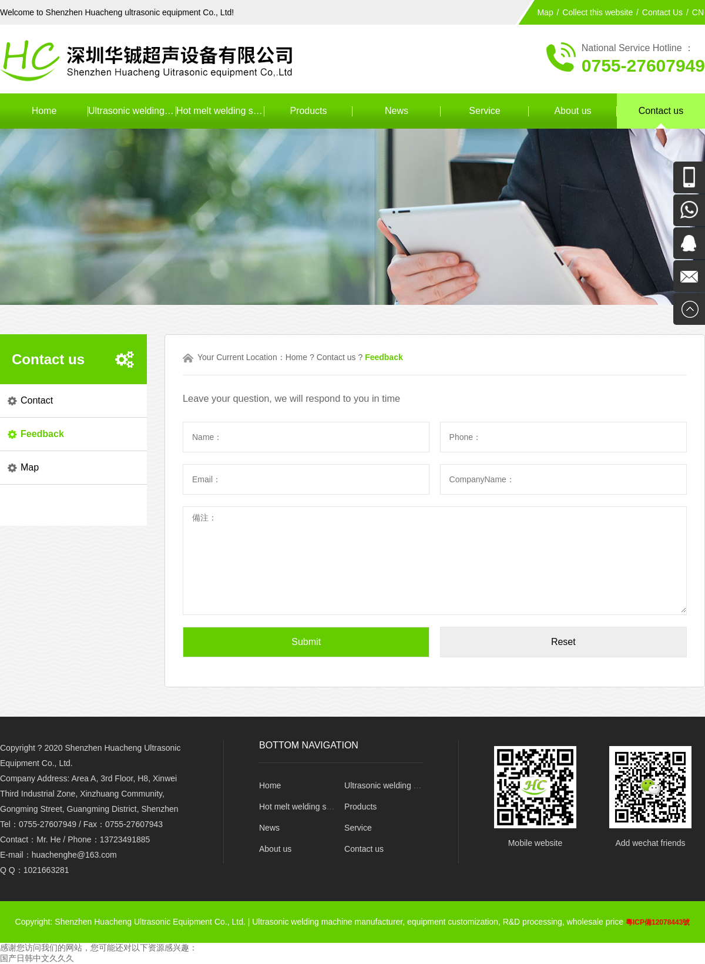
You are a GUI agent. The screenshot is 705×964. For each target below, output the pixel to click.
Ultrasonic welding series (132, 111)
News (396, 111)
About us (572, 111)
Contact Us (662, 12)
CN (698, 12)
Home (44, 111)
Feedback (42, 434)
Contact (37, 400)
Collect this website (597, 12)
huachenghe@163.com (74, 854)
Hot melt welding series (220, 111)
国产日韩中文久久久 (37, 958)
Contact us (661, 111)
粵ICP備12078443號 (658, 922)
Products (308, 111)
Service (484, 111)
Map (545, 12)
